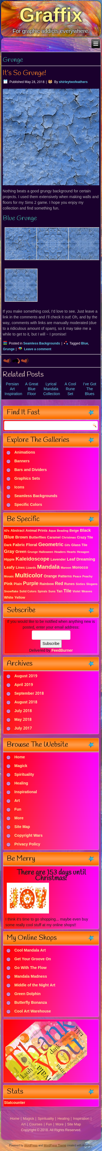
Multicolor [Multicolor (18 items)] (29, 576)
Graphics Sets (27, 479)
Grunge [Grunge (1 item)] (32, 552)
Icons (19, 487)
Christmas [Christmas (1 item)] (69, 537)
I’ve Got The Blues (89, 389)
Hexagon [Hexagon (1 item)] (83, 552)
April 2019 (23, 685)
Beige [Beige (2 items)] (74, 531)
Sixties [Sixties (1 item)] (80, 584)
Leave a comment (37, 349)
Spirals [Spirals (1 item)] (42, 591)
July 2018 (23, 711)
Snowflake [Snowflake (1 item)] (11, 591)
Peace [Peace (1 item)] (77, 576)
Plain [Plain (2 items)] (18, 584)
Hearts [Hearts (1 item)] (71, 552)
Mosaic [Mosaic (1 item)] (9, 576)
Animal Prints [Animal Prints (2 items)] (37, 531)
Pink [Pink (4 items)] (8, 583)
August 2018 (25, 702)
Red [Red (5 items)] (59, 583)
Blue (84, 343)
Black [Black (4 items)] (85, 530)
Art (17, 801)
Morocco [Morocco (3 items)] (80, 567)
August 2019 (25, 676)
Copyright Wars (28, 835)
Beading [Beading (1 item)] (62, 530)
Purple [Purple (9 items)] (31, 583)
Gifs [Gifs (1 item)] (67, 545)
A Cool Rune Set (70, 389)
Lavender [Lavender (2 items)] (58, 559)
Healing (21, 783)
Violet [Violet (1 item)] (77, 591)
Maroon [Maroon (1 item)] (66, 567)
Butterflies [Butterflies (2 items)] (37, 537)
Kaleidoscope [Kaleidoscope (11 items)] (32, 559)
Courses (35, 1124)
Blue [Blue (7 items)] (9, 537)
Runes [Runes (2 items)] (69, 584)
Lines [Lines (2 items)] (20, 568)
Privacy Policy (27, 844)
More (18, 818)
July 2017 (23, 728)
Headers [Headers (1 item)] (60, 552)
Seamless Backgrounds (41, 343)
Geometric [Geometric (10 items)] (51, 544)
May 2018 (23, 719)
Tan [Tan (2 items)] (59, 591)
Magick (20, 766)
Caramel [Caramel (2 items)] (54, 537)
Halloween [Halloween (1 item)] (46, 552)
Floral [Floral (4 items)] (31, 545)
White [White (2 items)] (8, 598)
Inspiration (81, 1119)
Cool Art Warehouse (32, 1011)
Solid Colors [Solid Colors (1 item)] (27, 591)
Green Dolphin (27, 994)
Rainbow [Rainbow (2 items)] (46, 584)
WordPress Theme (55, 1145)
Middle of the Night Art (34, 985)
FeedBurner (62, 650)
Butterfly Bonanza (30, 1003)
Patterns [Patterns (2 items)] (65, 576)
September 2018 (29, 693)
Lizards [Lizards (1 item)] (31, 567)
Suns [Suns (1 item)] (51, 591)
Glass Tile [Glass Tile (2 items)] (79, 545)
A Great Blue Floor (31, 389)
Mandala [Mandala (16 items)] (48, 567)
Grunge (9, 349)
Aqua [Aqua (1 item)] (52, 530)
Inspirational (25, 792)
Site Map (22, 827)
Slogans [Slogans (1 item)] (91, 584)
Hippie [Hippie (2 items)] (9, 559)
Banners (22, 461)
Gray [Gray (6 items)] (9, 552)
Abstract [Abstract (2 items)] (17, 531)
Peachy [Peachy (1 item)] (87, 576)
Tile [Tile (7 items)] (67, 591)
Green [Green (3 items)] (21, 552)
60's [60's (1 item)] (7, 530)
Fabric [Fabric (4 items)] (19, 545)
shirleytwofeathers (73, 82)
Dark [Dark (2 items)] (8, 545)
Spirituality (24, 774)
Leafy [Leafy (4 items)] (9, 567)
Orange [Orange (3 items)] (50, 576)
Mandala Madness (30, 977)
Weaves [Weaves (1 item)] (87, 591)
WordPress (31, 1145)
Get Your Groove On (32, 959)
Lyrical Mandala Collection (51, 389)
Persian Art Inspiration (13, 389)
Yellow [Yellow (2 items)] (19, 598)
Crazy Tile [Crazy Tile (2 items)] (85, 537)
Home (19, 757)
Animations (24, 453)
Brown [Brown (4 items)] (21, 537)
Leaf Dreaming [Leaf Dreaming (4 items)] (81, 559)
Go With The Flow (30, 968)
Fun (17, 809)
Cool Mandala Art (30, 950)
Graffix (50, 15)
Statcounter (14, 1103)
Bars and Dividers (30, 470)
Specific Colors (28, 505)
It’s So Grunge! (24, 73)
